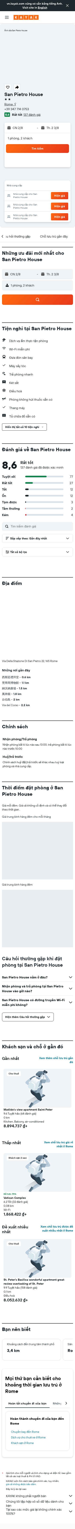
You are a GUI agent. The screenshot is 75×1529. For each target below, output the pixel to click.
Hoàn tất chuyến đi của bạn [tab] (27, 1403)
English (42, 7)
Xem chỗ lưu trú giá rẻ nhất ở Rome (58, 1144)
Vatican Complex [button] (15, 1198)
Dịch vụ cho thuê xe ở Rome (28, 1437)
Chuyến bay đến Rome (25, 1432)
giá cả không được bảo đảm (21, 1484)
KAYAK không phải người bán (39, 1495)
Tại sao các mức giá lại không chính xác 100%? (39, 1511)
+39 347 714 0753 (16, 109)
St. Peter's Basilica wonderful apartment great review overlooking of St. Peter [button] (34, 1281)
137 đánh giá (31, 115)
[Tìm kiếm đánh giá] (41, 526)
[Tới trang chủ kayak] (26, 17)
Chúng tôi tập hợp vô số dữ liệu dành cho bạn (39, 1503)
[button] (67, 5)
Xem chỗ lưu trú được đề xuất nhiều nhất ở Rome (57, 1228)
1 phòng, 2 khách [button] (20, 138)
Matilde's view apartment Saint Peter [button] (28, 1109)
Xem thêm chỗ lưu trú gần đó (56, 1060)
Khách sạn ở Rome (22, 1443)
